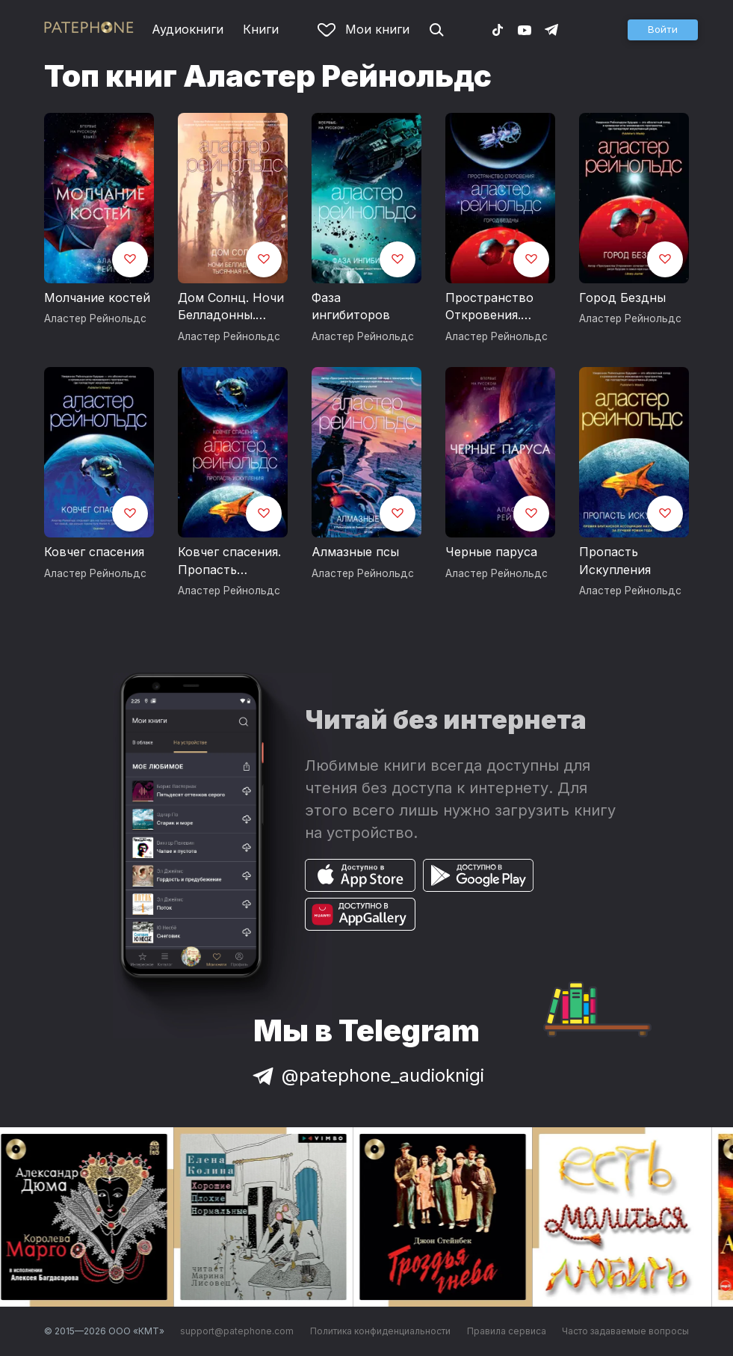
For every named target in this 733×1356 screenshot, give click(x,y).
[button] (663, 29)
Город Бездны (622, 297)
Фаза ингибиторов (351, 306)
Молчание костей (97, 297)
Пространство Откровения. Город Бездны (489, 307)
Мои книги (363, 29)
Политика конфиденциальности (380, 1331)
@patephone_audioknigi (367, 1075)
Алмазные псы (355, 551)
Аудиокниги (187, 29)
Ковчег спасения (94, 551)
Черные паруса (491, 551)
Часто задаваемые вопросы (625, 1331)
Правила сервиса (506, 1331)
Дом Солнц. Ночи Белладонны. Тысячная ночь (231, 307)
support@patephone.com (237, 1331)
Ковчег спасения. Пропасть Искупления (229, 561)
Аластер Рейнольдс (95, 318)
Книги (261, 29)
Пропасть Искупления (615, 560)
